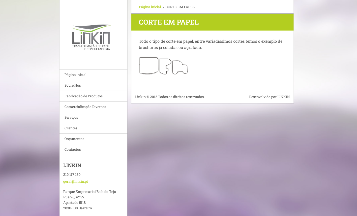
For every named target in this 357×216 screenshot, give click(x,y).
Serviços (71, 117)
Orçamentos (74, 138)
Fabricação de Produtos (83, 96)
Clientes (70, 128)
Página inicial (75, 74)
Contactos (72, 149)
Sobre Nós (72, 85)
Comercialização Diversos (85, 106)
